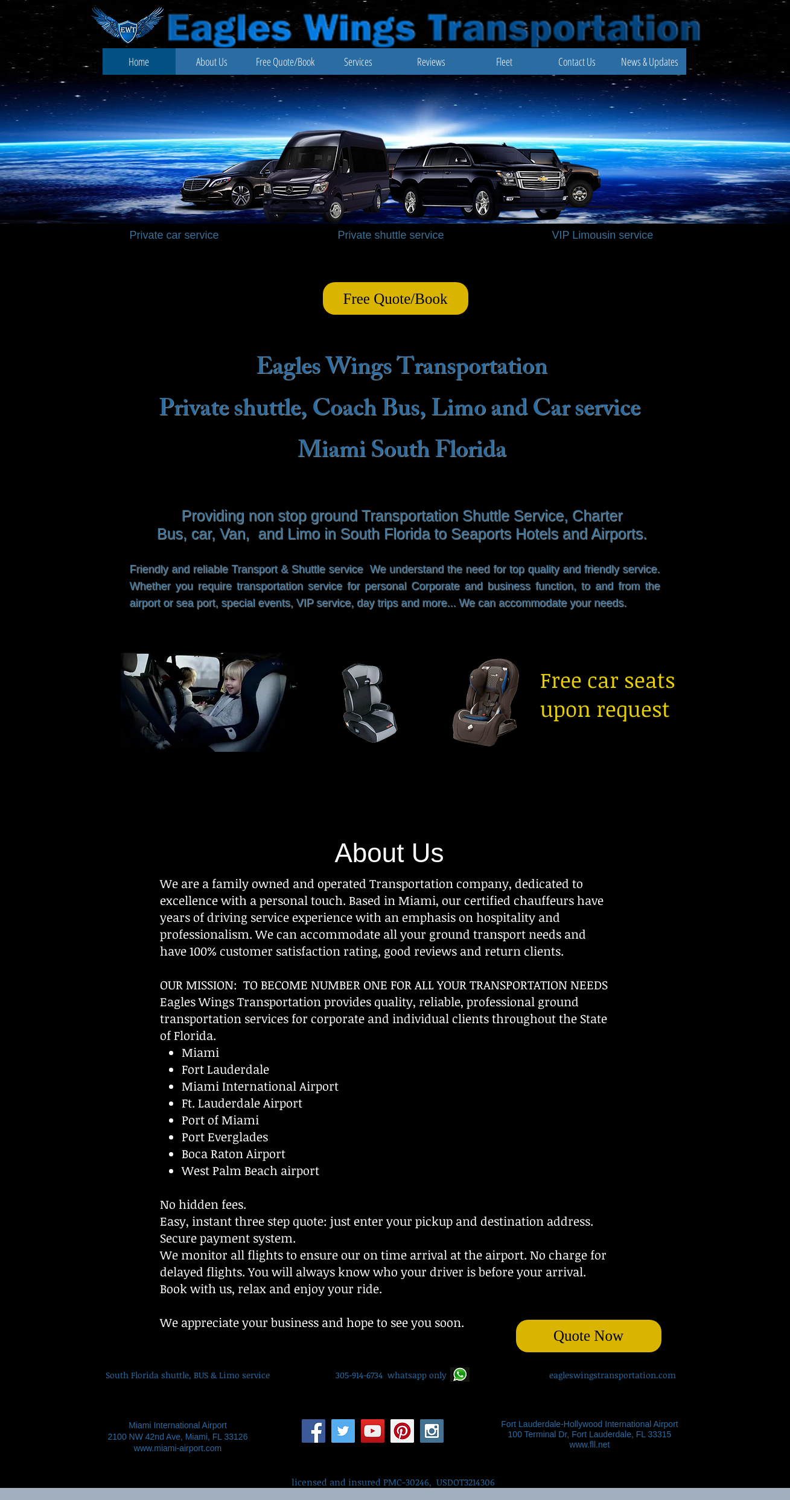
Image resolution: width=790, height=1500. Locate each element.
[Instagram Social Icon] (432, 1431)
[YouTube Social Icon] (372, 1431)
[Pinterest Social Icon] (402, 1431)
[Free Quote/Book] (395, 298)
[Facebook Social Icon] (313, 1431)
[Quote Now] (588, 1336)
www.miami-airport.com (177, 1448)
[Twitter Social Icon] (343, 1431)
